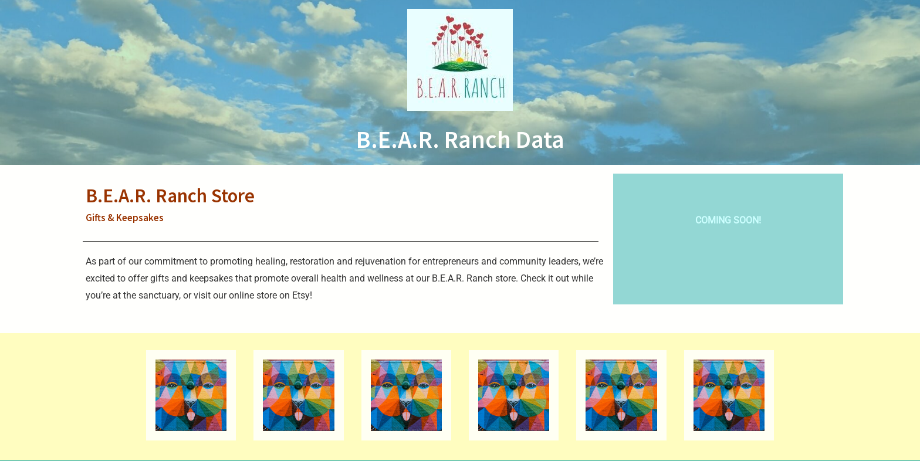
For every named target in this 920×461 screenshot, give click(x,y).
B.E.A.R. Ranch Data (460, 139)
